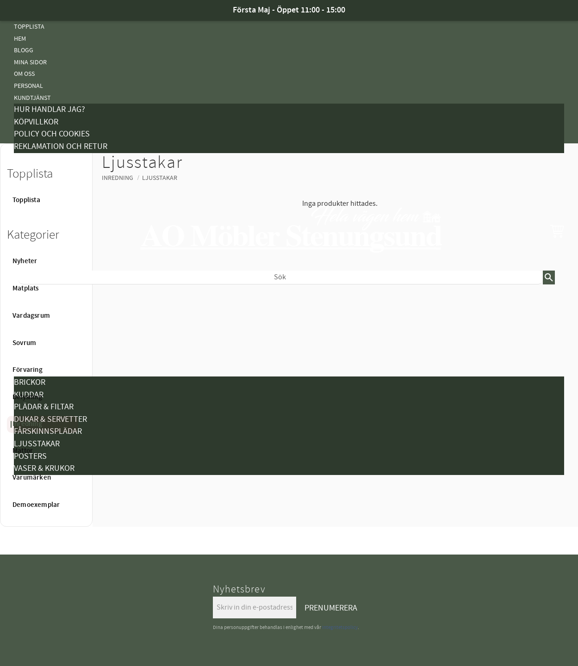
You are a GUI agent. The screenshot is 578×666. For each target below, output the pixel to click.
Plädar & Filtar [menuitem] (44, 406)
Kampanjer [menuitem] (30, 158)
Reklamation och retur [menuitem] (60, 146)
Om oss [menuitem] (24, 73)
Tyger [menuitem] (23, 170)
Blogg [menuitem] (23, 50)
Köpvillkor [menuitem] (36, 122)
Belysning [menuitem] (29, 358)
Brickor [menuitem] (29, 382)
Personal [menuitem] (28, 85)
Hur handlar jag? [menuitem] (49, 109)
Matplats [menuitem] (25, 288)
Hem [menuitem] (20, 38)
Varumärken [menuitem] (33, 492)
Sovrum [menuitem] (24, 343)
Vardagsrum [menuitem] (31, 316)
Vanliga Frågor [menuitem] (38, 182)
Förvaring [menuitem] (27, 370)
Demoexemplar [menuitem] (36, 505)
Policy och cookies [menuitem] (52, 134)
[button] (557, 231)
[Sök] (549, 277)
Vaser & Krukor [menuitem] (44, 468)
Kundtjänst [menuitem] (32, 97)
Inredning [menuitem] (27, 424)
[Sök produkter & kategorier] (281, 277)
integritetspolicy (340, 627)
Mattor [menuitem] (22, 451)
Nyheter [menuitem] (26, 299)
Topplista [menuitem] (29, 26)
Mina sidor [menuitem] (30, 62)
